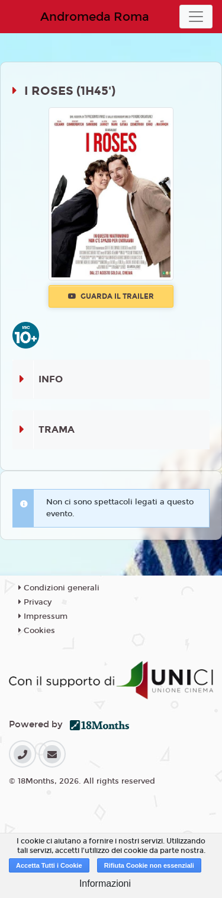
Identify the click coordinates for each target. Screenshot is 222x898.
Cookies (36, 630)
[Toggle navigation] (196, 16)
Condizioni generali (58, 588)
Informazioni (105, 883)
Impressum (42, 616)
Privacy (35, 602)
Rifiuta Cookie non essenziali (149, 865)
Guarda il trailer (111, 296)
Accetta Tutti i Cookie (49, 865)
